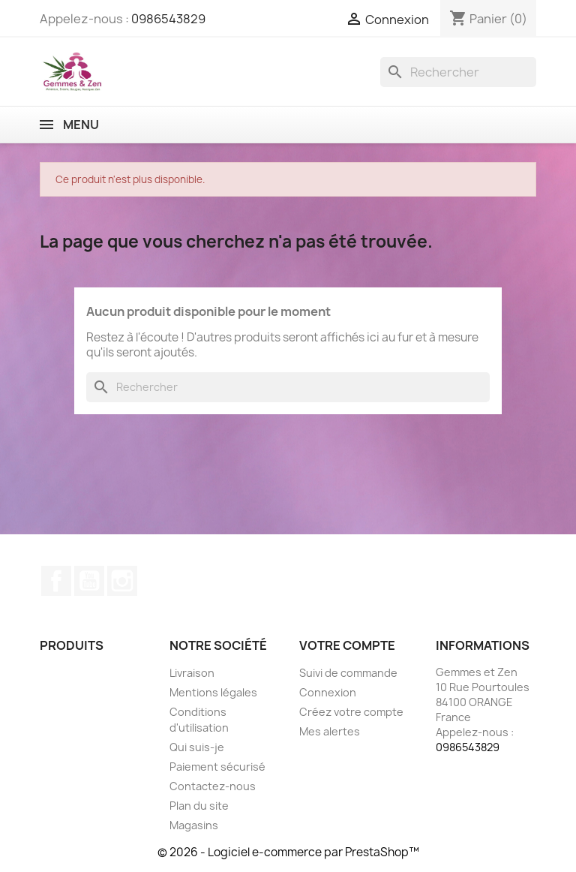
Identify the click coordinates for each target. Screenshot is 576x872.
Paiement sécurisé (218, 766)
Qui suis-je (197, 747)
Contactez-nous (213, 786)
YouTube (89, 581)
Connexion (327, 692)
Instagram (122, 581)
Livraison (192, 673)
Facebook (56, 581)
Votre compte (347, 645)
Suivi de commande (348, 673)
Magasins (194, 825)
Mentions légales (213, 692)
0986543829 (168, 19)
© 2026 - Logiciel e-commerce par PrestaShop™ (288, 852)
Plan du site (199, 805)
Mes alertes (329, 731)
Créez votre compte (351, 712)
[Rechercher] (458, 72)
